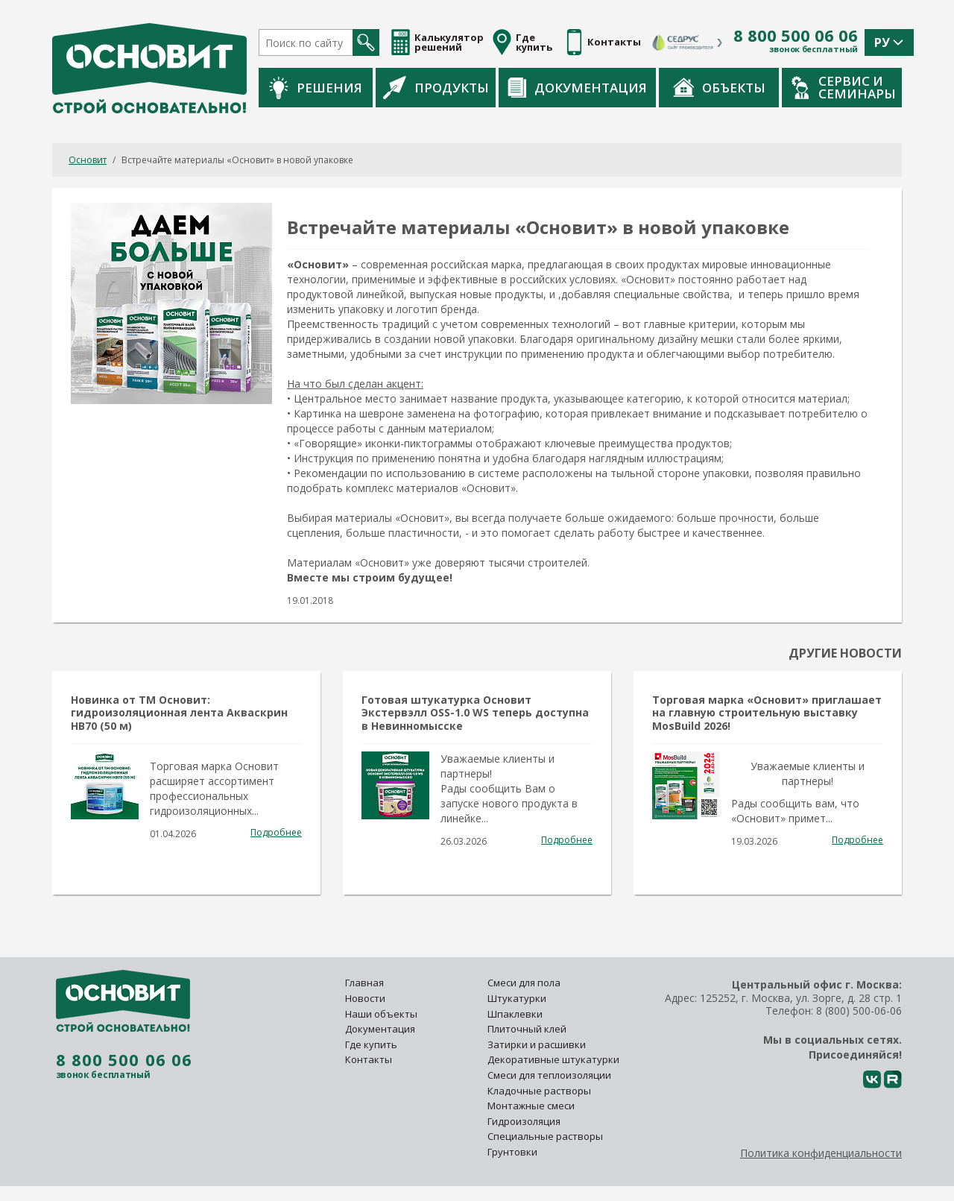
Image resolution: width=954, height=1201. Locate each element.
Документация (577, 88)
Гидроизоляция (525, 1121)
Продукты (436, 87)
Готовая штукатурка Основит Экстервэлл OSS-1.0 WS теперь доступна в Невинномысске (475, 712)
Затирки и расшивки (536, 1044)
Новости (365, 998)
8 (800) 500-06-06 (859, 1010)
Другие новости (845, 653)
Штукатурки (516, 998)
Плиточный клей (528, 1028)
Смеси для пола (523, 982)
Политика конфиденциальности (821, 1153)
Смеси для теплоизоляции (549, 1075)
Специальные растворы (545, 1136)
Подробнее (276, 832)
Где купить (371, 1044)
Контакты (368, 1059)
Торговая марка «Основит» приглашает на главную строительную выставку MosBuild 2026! (767, 712)
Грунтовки (512, 1152)
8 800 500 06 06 (795, 35)
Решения (315, 87)
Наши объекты (381, 1014)
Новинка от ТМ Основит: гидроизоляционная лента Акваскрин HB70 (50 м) (179, 712)
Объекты (719, 87)
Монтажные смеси (531, 1105)
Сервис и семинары (844, 87)
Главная (364, 982)
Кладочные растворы (539, 1090)
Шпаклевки (515, 1014)
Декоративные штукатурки (553, 1059)
